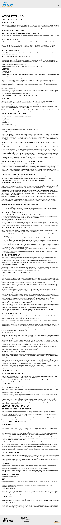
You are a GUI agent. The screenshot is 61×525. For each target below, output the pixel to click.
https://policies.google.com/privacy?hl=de (14, 381)
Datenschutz (57, 522)
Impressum (57, 521)
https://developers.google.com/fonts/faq (35, 379)
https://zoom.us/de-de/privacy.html (48, 483)
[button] (59, 5)
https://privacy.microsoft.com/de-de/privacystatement (47, 500)
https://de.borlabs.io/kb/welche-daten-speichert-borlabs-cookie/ (25, 326)
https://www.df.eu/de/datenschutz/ (38, 78)
